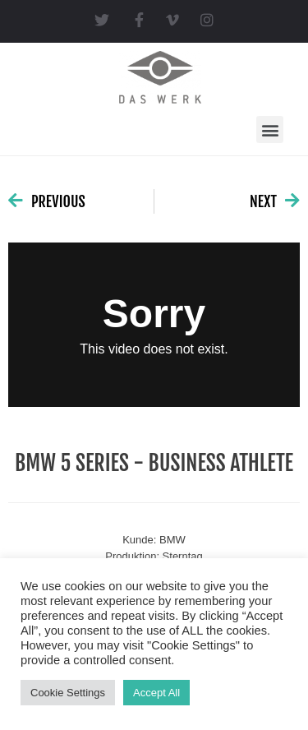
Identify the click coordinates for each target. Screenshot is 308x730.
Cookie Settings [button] (67, 692)
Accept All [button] (156, 692)
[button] (269, 129)
